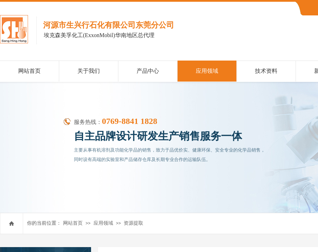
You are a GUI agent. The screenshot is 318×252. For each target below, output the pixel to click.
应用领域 (103, 223)
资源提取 (133, 223)
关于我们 (88, 71)
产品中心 (148, 71)
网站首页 (73, 223)
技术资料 (266, 71)
